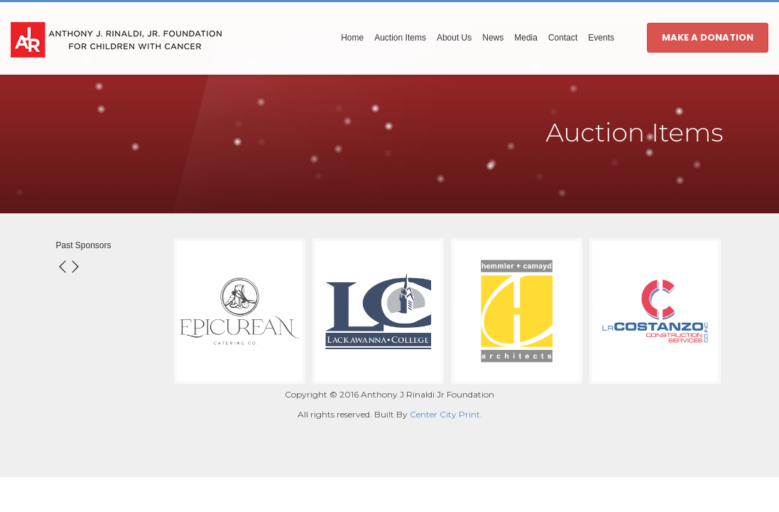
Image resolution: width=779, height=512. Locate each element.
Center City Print (445, 414)
